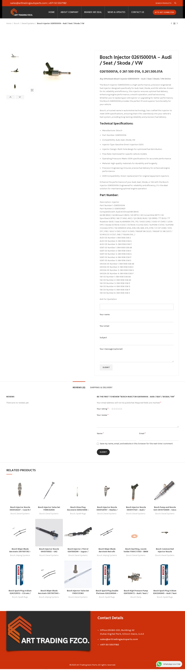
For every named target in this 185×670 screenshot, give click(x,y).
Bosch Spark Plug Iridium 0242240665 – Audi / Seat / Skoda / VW (165, 594)
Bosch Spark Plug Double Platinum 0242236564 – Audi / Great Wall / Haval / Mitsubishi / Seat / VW (107, 595)
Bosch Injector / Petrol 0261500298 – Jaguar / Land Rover (77, 552)
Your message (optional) (137, 354)
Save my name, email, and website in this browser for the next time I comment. (136, 445)
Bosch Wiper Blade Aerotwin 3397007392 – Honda (20, 552)
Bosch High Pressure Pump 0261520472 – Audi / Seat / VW (136, 594)
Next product (177, 24)
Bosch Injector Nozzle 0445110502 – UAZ (49, 551)
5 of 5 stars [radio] (121, 410)
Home (8, 24)
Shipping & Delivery (101, 389)
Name (100, 434)
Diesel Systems (28, 24)
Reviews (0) (79, 389)
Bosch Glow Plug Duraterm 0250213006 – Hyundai (78, 511)
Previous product (171, 24)
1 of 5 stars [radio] (112, 410)
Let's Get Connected (164, 13)
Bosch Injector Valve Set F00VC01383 (78, 593)
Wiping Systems (23, 556)
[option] (15, 58)
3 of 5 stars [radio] (117, 410)
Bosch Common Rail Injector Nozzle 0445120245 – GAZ (165, 552)
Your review (103, 416)
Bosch (16, 24)
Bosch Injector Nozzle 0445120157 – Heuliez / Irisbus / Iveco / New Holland (107, 512)
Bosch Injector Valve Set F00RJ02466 (49, 510)
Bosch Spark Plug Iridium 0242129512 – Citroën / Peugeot (20, 594)
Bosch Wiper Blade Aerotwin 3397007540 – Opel (49, 594)
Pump (139, 598)
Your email (137, 329)
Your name (137, 318)
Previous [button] (10, 98)
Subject (137, 341)
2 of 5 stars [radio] (115, 410)
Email (142, 434)
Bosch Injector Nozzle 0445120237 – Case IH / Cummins (20, 511)
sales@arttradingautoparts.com (28, 3)
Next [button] (20, 98)
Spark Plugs (81, 515)
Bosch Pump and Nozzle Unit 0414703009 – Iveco (164, 510)
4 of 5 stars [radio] (119, 410)
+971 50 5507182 (57, 3)
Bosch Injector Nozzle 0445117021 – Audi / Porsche (136, 511)
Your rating (103, 410)
